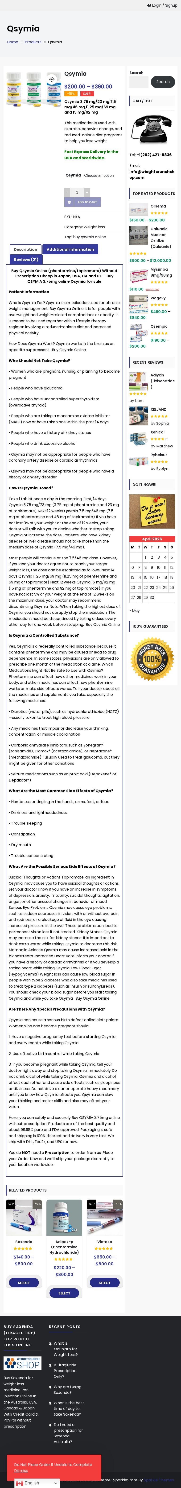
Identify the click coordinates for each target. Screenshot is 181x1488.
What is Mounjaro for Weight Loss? (66, 1349)
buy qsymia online (89, 237)
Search (136, 72)
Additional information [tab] (70, 249)
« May (134, 610)
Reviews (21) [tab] (26, 259)
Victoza (104, 1242)
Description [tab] (25, 249)
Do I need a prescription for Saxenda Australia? (68, 1433)
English (27, 1483)
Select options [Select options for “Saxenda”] (24, 1283)
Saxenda (23, 1242)
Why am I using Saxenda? (67, 1389)
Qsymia (73, 175)
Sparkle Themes (159, 1480)
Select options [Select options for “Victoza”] (104, 1283)
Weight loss (94, 227)
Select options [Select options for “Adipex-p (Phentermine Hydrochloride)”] (64, 1294)
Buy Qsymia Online (103, 624)
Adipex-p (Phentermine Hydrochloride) (64, 1247)
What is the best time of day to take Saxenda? (69, 1408)
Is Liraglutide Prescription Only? (65, 1370)
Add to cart (87, 202)
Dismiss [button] (21, 1470)
